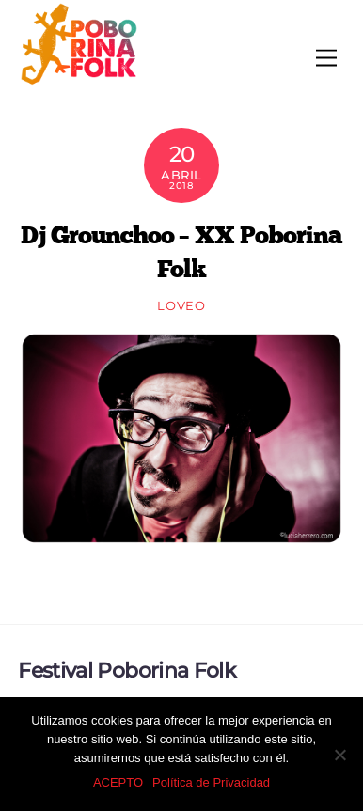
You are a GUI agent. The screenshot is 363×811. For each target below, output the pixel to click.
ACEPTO (118, 782)
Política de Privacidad (211, 782)
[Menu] (326, 58)
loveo (181, 305)
